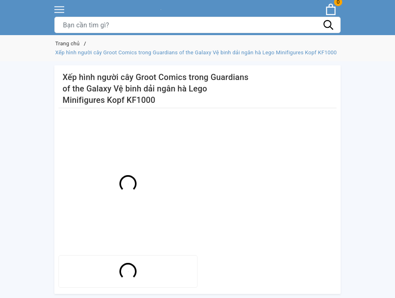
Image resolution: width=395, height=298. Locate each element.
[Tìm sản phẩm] (197, 25)
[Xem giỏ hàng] (331, 9)
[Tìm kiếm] (328, 25)
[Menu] (59, 9)
